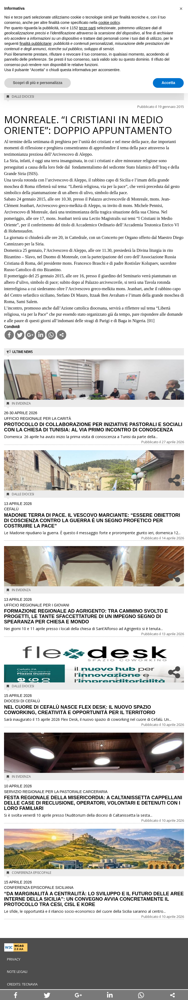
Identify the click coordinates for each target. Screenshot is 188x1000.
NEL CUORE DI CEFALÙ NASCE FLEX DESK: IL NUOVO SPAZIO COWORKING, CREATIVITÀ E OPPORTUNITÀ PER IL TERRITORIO (94, 704)
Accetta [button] (168, 83)
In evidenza (21, 403)
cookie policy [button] (109, 22)
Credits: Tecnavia (22, 984)
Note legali (17, 971)
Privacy (13, 959)
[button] (181, 8)
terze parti (87, 28)
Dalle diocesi (23, 96)
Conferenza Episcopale (31, 872)
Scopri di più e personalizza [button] (37, 83)
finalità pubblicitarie (35, 43)
